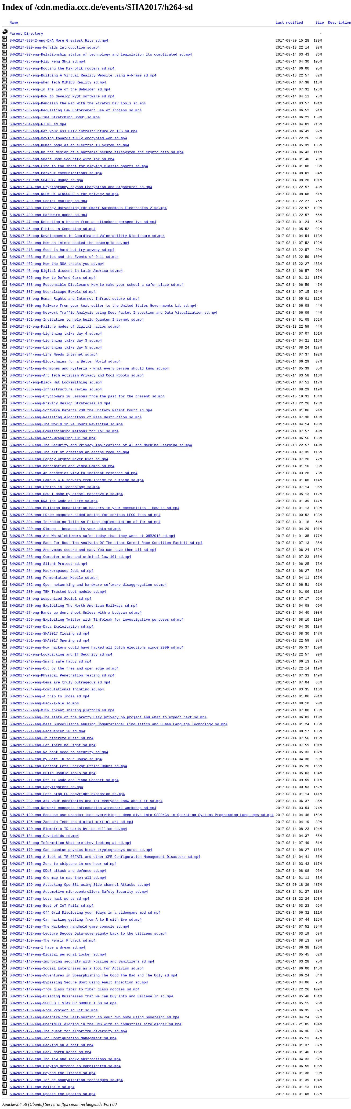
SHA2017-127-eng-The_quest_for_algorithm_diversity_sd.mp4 (68, 1031)
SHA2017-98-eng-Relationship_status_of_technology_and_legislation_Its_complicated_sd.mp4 (101, 54)
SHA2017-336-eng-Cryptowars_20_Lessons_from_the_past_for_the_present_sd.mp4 (87, 396)
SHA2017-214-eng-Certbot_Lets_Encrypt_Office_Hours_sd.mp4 (68, 765)
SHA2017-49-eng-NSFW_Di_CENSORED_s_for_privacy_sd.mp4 (64, 193)
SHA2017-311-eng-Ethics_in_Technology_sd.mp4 (55, 486)
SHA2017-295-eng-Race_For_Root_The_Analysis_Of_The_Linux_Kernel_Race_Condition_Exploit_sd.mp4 (106, 542)
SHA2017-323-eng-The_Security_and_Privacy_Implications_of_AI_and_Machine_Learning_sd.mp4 (101, 444)
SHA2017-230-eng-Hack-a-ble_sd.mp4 (44, 703)
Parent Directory (26, 33)
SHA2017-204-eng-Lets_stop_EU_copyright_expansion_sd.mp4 (67, 793)
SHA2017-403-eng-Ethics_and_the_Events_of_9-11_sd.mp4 (64, 256)
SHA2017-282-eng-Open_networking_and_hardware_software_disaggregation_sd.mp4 (88, 584)
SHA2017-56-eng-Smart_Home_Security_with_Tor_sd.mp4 (62, 158)
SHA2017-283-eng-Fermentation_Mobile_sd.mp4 (54, 577)
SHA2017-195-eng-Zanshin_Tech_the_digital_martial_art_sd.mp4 (71, 821)
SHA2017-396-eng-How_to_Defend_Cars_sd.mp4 (53, 277)
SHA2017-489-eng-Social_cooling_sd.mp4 (48, 200)
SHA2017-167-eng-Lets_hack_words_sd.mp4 (49, 898)
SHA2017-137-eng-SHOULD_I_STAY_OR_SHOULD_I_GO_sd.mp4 (63, 1003)
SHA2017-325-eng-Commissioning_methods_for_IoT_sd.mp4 (64, 431)
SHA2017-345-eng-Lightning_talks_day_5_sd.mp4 (56, 347)
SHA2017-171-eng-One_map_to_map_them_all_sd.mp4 (58, 877)
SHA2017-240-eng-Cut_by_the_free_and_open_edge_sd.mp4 (64, 668)
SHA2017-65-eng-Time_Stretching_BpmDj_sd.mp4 (55, 117)
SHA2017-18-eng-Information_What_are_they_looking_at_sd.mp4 (70, 842)
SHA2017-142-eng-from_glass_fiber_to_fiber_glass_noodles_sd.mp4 (75, 989)
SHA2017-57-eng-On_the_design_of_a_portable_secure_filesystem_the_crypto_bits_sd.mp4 (96, 151)
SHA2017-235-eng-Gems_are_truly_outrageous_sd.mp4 (60, 682)
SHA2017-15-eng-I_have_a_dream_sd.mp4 (47, 947)
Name (14, 22)
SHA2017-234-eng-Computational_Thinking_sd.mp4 (57, 689)
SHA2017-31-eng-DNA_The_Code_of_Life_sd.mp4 (54, 500)
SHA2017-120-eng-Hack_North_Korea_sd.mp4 (50, 1051)
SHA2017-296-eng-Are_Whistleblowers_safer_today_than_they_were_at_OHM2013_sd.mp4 (92, 535)
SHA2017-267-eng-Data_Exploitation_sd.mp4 (51, 626)
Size (320, 22)
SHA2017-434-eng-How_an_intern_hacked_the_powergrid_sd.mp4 (69, 242)
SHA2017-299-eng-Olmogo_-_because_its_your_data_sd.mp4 (65, 528)
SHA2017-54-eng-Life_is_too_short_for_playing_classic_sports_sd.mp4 (79, 165)
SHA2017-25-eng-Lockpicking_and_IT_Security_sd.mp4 (61, 654)
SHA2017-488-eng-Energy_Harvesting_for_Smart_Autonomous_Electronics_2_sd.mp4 (88, 207)
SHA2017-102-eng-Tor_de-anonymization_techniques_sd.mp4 (66, 1079)
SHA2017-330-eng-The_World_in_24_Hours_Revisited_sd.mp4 (66, 424)
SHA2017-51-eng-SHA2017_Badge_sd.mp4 (46, 179)
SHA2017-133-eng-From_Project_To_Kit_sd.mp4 (54, 1010)
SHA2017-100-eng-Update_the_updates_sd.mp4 (53, 1093)
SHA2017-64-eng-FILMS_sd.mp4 (38, 124)
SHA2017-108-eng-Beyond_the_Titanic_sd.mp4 (53, 1072)
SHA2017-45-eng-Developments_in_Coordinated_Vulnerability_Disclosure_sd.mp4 (87, 235)
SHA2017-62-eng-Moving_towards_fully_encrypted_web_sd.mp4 (68, 138)
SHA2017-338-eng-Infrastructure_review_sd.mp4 (56, 389)
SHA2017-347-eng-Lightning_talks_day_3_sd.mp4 (56, 340)
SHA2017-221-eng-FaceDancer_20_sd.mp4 (47, 731)
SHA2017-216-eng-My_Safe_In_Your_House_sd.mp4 (56, 758)
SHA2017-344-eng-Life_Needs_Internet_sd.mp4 (54, 354)
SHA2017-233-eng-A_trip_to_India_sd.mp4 (49, 696)
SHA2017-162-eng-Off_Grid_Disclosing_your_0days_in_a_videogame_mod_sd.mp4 (85, 912)
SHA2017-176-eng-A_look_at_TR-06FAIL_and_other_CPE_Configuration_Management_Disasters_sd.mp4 (105, 856)
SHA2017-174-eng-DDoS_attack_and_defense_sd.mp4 (58, 870)
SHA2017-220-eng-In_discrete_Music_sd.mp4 (51, 737)
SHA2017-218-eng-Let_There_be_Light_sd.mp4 (53, 744)
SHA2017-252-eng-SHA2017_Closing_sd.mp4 (49, 633)
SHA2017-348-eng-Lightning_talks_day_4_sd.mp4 (56, 333)
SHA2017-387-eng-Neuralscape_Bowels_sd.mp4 (53, 291)
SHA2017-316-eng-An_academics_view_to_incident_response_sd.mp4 (73, 472)
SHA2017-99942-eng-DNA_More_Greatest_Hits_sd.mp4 (59, 40)
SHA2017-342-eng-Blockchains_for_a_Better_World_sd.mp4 (65, 361)
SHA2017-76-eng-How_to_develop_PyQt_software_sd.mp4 (62, 96)
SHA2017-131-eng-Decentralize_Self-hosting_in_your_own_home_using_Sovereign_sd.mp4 (94, 1017)
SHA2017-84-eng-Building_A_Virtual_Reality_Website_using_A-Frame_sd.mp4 (83, 75)
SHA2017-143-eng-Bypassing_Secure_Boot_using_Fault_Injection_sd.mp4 (79, 982)
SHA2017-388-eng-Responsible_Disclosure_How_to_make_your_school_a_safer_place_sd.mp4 (96, 284)
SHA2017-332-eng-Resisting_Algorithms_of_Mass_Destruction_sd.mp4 (76, 417)
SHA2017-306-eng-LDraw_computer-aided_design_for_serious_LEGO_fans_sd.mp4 (85, 514)
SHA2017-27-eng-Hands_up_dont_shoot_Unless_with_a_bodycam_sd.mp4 (76, 612)
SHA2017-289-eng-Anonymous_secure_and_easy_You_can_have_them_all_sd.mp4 (83, 549)
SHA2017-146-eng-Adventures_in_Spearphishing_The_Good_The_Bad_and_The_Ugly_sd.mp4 (93, 975)
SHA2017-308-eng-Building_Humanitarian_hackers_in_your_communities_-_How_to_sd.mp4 (94, 507)
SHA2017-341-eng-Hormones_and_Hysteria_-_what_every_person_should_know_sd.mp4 (89, 368)
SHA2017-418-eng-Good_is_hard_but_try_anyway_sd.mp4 (62, 249)
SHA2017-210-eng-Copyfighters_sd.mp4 (46, 786)
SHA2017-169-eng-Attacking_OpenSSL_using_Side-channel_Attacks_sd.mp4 (80, 884)
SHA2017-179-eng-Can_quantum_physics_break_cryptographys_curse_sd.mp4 (81, 849)
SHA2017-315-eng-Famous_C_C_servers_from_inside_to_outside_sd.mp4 (77, 479)
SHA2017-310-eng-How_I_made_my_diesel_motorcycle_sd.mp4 (66, 493)
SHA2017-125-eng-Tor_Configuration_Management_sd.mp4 (63, 1037)
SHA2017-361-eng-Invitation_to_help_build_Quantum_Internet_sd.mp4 (77, 319)
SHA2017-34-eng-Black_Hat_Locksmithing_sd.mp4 (56, 382)
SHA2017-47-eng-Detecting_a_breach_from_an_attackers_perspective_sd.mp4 (83, 221)
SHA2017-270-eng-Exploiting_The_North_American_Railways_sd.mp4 (73, 605)
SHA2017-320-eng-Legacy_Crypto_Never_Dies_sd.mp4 (59, 458)
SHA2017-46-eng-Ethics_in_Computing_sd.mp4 (53, 228)
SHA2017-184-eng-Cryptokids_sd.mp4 (44, 835)
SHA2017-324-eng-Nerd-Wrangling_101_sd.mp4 (53, 437)
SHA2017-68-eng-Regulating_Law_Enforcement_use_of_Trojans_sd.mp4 (76, 110)
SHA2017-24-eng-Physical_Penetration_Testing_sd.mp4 (62, 675)
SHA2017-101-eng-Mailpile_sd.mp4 (42, 1086)
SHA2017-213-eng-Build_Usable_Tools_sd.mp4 (53, 772)
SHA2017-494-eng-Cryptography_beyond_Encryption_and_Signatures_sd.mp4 (81, 186)
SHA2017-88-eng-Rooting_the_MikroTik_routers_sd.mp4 (62, 68)
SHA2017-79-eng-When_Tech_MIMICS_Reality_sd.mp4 (58, 82)
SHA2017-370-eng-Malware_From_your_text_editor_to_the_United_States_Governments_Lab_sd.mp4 (103, 305)
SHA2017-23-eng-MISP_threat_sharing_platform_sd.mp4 (62, 710)
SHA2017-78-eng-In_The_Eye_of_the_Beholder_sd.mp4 (60, 89)
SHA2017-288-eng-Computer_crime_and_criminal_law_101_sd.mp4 (70, 556)
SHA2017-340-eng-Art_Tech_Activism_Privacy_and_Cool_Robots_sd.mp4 (77, 375)
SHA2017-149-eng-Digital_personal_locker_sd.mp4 (58, 954)
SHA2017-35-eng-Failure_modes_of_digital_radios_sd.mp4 (65, 326)
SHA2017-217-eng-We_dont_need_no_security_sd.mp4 (59, 751)
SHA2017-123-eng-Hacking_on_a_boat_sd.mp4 (51, 1044)
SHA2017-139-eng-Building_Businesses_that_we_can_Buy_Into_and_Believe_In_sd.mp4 (91, 996)
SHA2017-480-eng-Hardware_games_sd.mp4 (48, 214)
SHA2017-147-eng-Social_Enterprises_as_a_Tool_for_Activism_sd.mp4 (77, 968)
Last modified (289, 22)
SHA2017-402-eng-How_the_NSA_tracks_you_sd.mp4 (57, 263)
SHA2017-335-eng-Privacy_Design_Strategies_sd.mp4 (60, 403)
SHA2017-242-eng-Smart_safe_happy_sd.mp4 (50, 661)
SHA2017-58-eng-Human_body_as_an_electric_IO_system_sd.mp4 (69, 144)
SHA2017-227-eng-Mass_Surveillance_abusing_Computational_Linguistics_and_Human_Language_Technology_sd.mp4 (118, 724)
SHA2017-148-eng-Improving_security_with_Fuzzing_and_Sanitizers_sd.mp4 (82, 961)
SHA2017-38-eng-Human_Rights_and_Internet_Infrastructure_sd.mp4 (75, 298)
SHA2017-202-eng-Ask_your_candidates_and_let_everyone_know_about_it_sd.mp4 (86, 800)
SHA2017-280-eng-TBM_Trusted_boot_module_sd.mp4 (58, 591)
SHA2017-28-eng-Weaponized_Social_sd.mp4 (50, 598)
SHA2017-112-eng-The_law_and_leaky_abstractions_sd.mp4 (65, 1058)
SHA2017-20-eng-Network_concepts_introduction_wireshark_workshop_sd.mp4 (83, 807)
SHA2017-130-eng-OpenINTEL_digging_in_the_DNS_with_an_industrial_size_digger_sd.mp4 (96, 1024)
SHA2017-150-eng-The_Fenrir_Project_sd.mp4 (53, 940)
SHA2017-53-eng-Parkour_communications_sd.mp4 (56, 172)
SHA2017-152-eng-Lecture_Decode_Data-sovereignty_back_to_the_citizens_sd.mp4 (88, 933)
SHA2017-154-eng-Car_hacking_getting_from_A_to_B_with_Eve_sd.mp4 (76, 919)
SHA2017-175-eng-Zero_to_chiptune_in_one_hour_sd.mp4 (63, 863)
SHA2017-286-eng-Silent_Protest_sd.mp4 (48, 563)
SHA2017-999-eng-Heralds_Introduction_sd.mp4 (55, 47)
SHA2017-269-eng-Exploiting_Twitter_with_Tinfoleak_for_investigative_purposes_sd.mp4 (96, 619)
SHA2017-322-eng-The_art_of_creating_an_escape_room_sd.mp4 (69, 451)
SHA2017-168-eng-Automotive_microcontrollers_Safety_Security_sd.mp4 (79, 891)
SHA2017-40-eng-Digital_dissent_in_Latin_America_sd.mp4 (66, 270)
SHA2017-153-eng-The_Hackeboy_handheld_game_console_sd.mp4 (69, 926)
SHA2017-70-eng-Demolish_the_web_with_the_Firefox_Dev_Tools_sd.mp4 (78, 103)
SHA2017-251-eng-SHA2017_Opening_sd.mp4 (49, 640)
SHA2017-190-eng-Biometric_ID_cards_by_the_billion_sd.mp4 (68, 828)
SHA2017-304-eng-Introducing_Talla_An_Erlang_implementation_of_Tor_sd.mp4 (85, 521)
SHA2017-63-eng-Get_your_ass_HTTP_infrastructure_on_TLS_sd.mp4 (73, 131)
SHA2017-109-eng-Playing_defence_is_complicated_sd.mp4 (65, 1065)
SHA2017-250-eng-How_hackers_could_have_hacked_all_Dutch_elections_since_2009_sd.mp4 (96, 647)
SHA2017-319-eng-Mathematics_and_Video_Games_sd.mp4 (62, 465)
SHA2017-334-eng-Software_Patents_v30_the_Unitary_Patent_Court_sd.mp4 (81, 410)
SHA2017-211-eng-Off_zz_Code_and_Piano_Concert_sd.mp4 (64, 779)
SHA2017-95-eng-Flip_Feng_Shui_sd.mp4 (47, 61)
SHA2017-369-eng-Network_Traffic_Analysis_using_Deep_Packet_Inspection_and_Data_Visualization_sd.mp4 (113, 312)
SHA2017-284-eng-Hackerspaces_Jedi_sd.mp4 (51, 570)
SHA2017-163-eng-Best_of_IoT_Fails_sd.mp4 (51, 905)
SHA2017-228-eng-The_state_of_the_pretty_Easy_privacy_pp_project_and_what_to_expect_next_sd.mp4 (108, 717)
